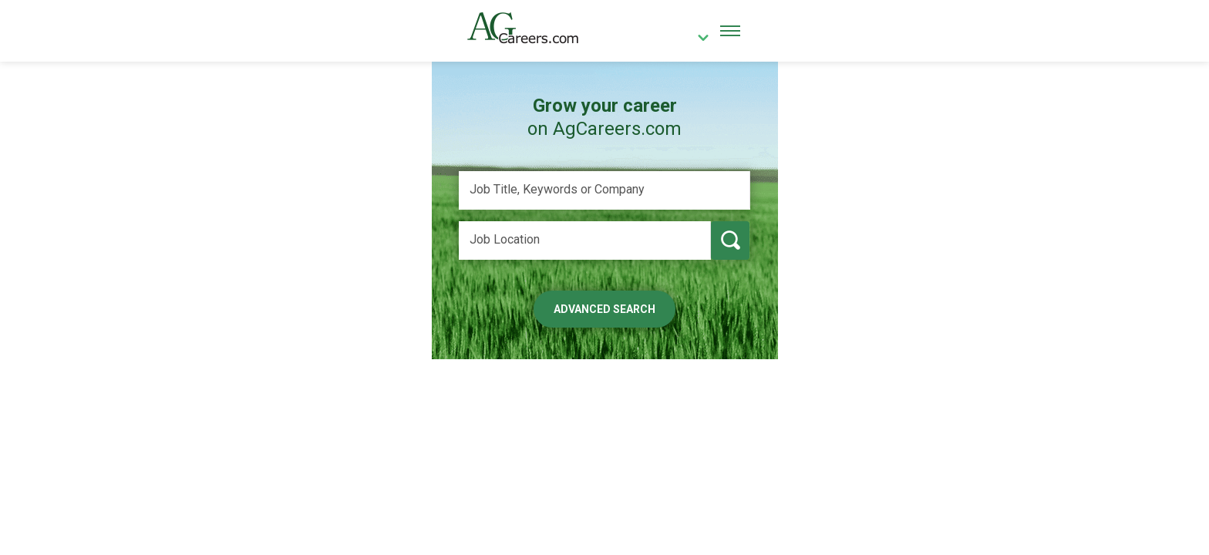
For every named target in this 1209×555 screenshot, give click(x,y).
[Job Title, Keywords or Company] (604, 190)
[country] (697, 39)
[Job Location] (585, 240)
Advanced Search (604, 309)
